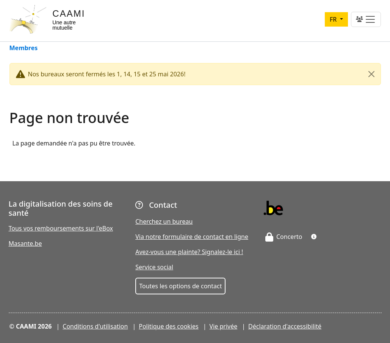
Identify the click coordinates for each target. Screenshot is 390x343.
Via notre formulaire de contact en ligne (191, 236)
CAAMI (68, 13)
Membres (23, 48)
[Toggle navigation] (366, 19)
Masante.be (25, 243)
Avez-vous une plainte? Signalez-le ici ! (189, 252)
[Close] (371, 74)
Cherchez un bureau (164, 221)
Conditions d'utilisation (95, 326)
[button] (314, 236)
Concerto (283, 236)
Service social (154, 267)
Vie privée (224, 326)
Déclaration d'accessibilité (284, 326)
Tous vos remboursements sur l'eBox (61, 228)
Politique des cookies (169, 326)
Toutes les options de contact (180, 286)
